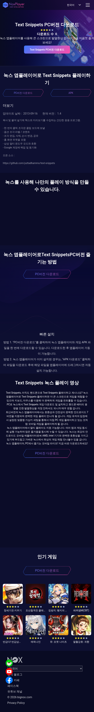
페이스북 (13, 686)
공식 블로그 (14, 674)
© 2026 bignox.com (19, 697)
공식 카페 (13, 680)
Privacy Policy (16, 703)
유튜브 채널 (14, 691)
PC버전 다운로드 (23, 92)
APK (71, 92)
